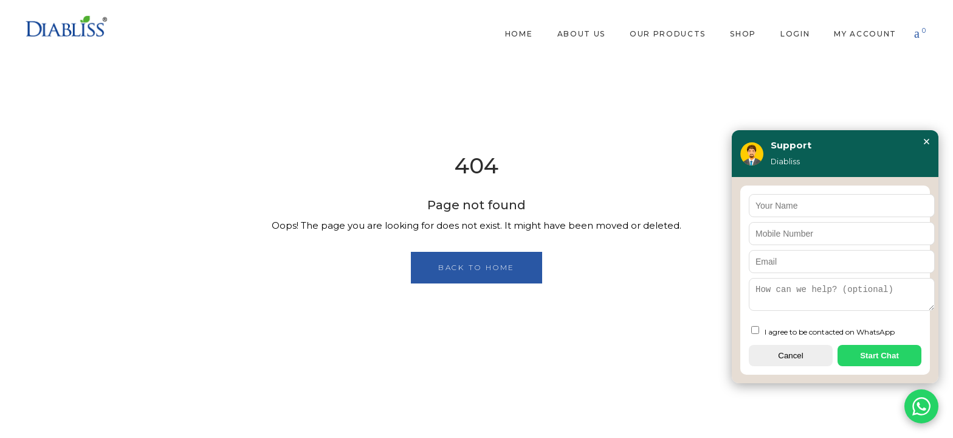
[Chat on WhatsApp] (921, 406)
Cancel (790, 355)
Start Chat (879, 355)
